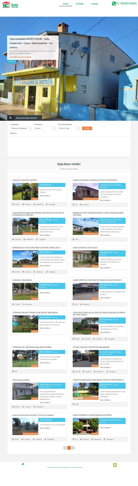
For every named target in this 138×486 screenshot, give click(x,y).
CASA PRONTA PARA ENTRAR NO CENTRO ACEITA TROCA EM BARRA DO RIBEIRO (38, 214)
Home (65, 4)
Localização (14, 124)
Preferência (38, 124)
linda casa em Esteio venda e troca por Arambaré (33, 415)
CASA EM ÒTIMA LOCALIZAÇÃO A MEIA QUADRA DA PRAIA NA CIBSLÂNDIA (99, 313)
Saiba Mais (11, 61)
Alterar (13, 133)
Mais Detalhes (45, 196)
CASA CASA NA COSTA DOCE (85, 247)
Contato (94, 4)
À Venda (79, 4)
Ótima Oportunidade (21, 380)
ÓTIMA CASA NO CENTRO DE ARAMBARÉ (91, 347)
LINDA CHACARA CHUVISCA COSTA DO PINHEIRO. (95, 180)
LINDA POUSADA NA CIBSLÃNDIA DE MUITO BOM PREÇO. (98, 380)
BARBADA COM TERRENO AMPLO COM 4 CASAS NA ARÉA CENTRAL (98, 214)
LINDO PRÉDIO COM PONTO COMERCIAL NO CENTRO (97, 280)
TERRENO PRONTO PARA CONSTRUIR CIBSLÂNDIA (35, 312)
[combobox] (21, 128)
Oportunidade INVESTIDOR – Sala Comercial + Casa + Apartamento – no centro (31, 43)
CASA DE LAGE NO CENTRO (24, 180)
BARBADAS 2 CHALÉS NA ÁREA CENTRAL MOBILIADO (36, 247)
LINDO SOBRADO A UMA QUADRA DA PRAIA (92, 415)
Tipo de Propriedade (65, 124)
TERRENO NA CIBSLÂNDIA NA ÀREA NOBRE (32, 347)
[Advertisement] (51, 146)
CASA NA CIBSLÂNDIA (22, 280)
